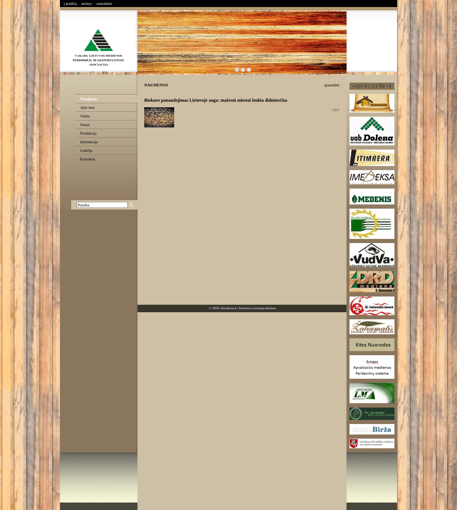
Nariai (85, 125)
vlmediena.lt (228, 308)
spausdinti (331, 85)
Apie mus (87, 107)
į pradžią (70, 3)
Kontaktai (87, 159)
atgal (335, 109)
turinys (86, 3)
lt (92, 73)
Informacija (89, 142)
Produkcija (88, 133)
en (104, 73)
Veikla (85, 116)
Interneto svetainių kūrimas (257, 308)
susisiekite (104, 3)
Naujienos (89, 98)
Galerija (86, 150)
